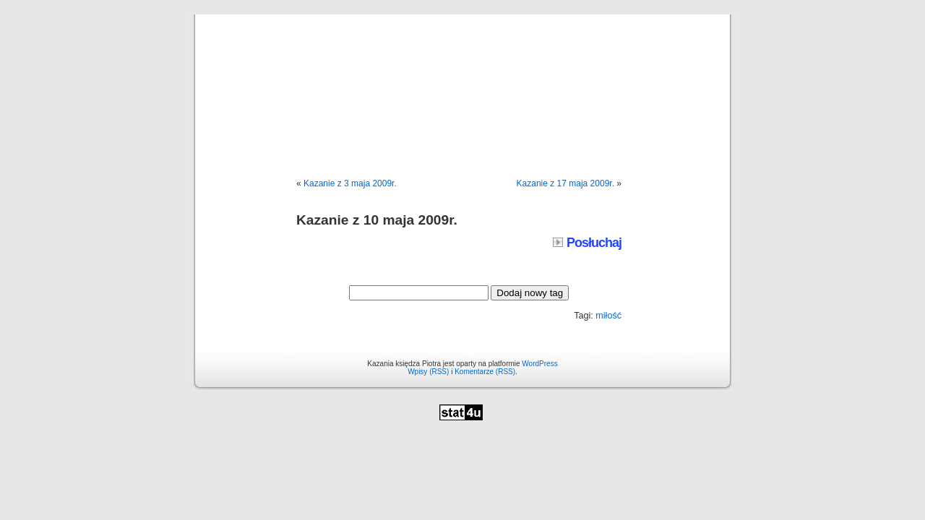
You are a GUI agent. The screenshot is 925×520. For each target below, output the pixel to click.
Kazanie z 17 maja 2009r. (565, 183)
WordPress (539, 364)
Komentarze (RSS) (485, 372)
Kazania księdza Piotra (462, 81)
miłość (608, 316)
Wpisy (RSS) (428, 372)
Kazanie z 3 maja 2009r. (350, 183)
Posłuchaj (587, 242)
